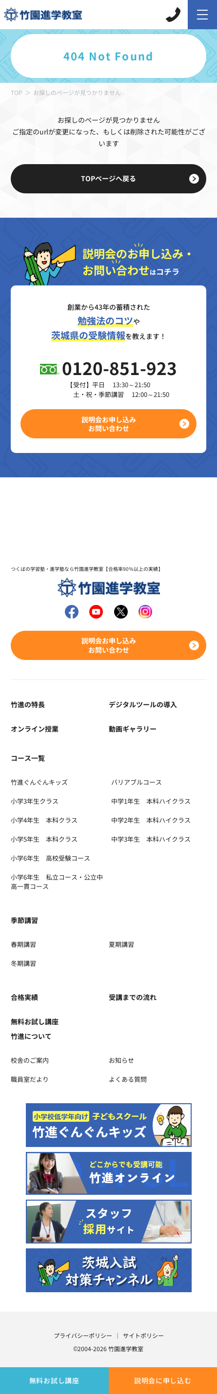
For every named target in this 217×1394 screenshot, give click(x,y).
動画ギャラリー (133, 729)
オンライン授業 (35, 729)
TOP (16, 92)
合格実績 (24, 997)
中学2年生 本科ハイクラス (151, 820)
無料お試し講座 (54, 1380)
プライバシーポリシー (83, 1335)
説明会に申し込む (163, 1380)
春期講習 (23, 944)
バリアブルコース (136, 782)
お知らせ (121, 1060)
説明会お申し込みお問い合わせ (108, 423)
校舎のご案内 (30, 1060)
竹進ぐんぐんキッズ (39, 782)
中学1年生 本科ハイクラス (151, 801)
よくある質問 (128, 1079)
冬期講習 (23, 963)
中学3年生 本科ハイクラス (151, 839)
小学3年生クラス (35, 801)
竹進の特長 (28, 704)
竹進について (31, 1036)
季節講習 (24, 920)
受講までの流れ (133, 997)
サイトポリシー (143, 1335)
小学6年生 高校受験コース (50, 858)
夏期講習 (121, 944)
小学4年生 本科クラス (44, 820)
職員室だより (30, 1079)
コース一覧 (28, 758)
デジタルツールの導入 (143, 704)
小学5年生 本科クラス (44, 839)
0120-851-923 (119, 367)
